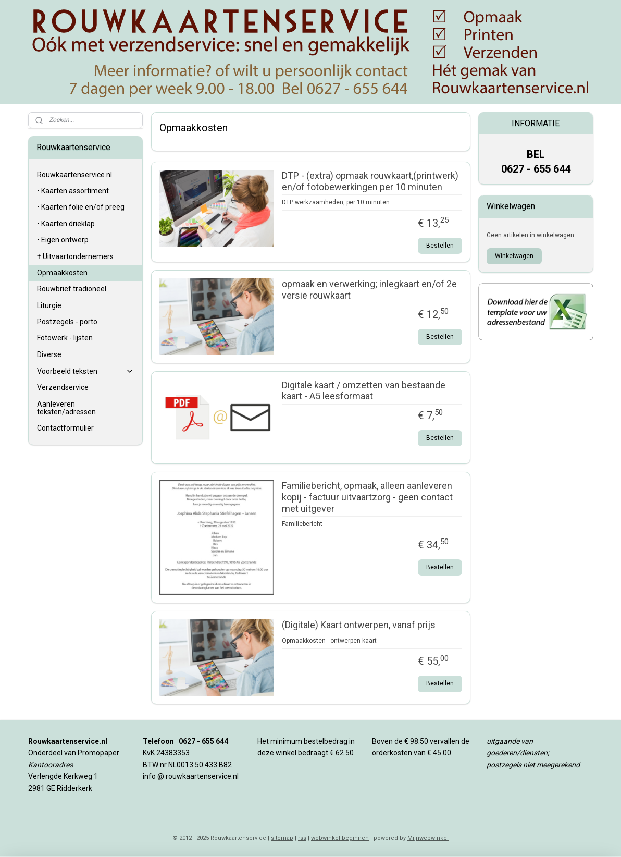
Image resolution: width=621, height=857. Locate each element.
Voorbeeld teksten (85, 371)
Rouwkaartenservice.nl (74, 174)
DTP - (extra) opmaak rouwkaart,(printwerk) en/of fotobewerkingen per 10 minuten (369, 181)
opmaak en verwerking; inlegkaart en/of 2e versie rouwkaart (368, 289)
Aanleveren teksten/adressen (66, 408)
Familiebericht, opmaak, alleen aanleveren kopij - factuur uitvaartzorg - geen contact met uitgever (366, 496)
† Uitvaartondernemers (75, 256)
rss (302, 838)
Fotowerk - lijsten (65, 338)
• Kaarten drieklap (66, 223)
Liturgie (49, 305)
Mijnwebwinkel (428, 838)
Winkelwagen (514, 256)
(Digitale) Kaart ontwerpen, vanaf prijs (358, 624)
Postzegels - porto (67, 321)
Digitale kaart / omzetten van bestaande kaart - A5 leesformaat (363, 390)
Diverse (49, 354)
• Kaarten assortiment (73, 191)
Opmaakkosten (62, 272)
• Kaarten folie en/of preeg (81, 207)
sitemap (282, 838)
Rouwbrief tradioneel (71, 289)
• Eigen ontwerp (63, 240)
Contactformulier (65, 428)
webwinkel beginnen (340, 838)
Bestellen (440, 245)
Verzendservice (63, 387)
